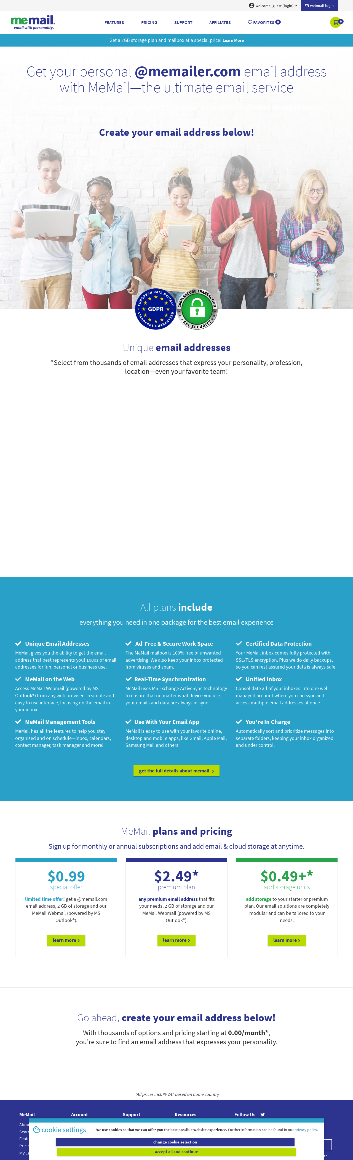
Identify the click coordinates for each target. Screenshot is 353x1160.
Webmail (183, 1064)
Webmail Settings (87, 1092)
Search (25, 1071)
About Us (27, 1064)
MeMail (140, 1121)
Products (79, 1078)
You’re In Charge (263, 661)
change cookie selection (104, 1151)
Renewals (80, 1085)
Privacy (181, 1085)
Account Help (135, 1064)
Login (76, 1064)
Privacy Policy (189, 1121)
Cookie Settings (189, 1078)
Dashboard (81, 1071)
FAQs (127, 1071)
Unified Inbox (259, 619)
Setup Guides (135, 1085)
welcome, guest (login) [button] (273, 5)
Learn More (66, 880)
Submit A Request (139, 1092)
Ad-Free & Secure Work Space (169, 583)
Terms (180, 1092)
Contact (130, 1078)
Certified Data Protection (274, 583)
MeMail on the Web (45, 619)
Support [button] (183, 22)
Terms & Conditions (214, 1121)
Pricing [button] (149, 22)
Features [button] (114, 22)
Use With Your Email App (162, 661)
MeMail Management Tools (55, 661)
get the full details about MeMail (176, 710)
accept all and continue (249, 1151)
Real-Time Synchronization (165, 619)
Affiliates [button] (220, 22)
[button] (336, 22)
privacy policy (306, 1139)
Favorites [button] (264, 22)
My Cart (26, 1092)
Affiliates (183, 1071)
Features (27, 1078)
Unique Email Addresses (52, 583)
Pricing (25, 1085)
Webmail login (319, 6)
